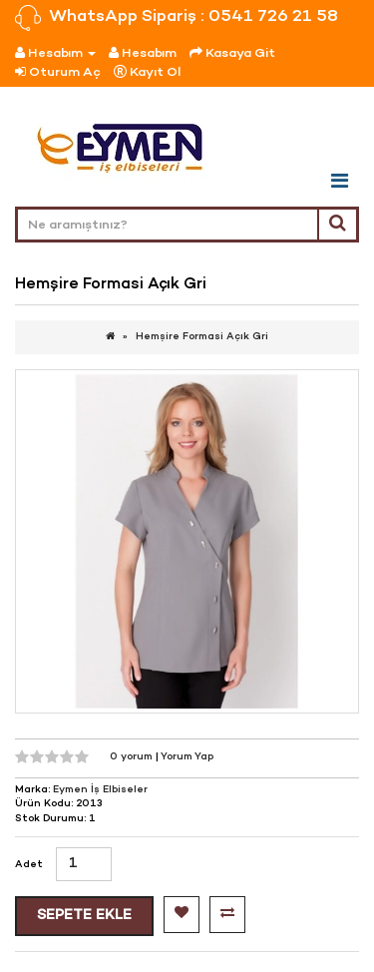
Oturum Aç (58, 72)
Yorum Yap (187, 756)
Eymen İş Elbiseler (100, 789)
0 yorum (133, 756)
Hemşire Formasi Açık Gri (202, 336)
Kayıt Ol (147, 72)
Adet (29, 864)
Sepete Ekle (84, 915)
